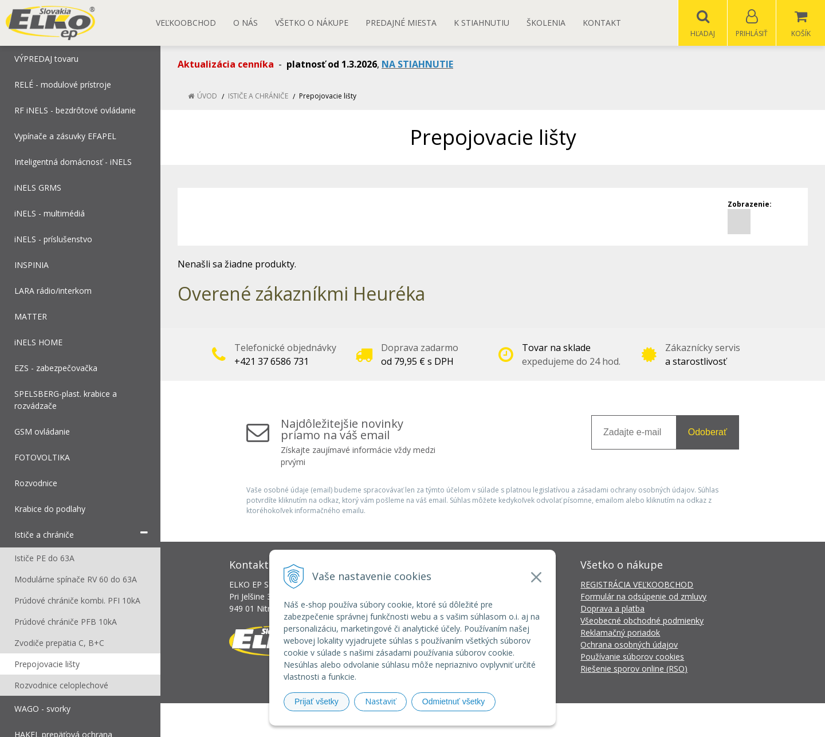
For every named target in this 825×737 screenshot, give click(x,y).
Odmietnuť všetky (453, 701)
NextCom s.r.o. (618, 720)
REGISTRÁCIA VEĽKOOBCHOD (636, 585)
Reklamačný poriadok (620, 633)
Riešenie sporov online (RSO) (634, 669)
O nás (245, 22)
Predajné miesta (401, 22)
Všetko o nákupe (311, 22)
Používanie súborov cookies (632, 657)
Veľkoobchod (186, 22)
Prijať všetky (316, 701)
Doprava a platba (612, 609)
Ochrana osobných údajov (629, 645)
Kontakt (602, 22)
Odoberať (707, 433)
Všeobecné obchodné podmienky (642, 621)
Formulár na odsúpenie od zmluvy (643, 597)
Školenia (546, 22)
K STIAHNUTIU (481, 22)
